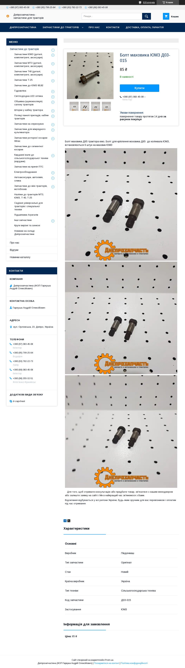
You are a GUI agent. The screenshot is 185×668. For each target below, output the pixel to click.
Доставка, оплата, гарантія (145, 27)
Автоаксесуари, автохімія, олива (28, 179)
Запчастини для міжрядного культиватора (30, 131)
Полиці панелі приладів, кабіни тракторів (31, 117)
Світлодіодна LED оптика (28, 96)
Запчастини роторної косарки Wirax (30, 139)
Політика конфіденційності (134, 663)
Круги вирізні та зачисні (27, 225)
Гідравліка (20, 90)
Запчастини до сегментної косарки (28, 148)
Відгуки (14, 250)
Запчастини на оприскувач (29, 123)
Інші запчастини (23, 220)
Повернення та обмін (24, 36)
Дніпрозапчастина (23, 27)
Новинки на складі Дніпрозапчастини (24, 232)
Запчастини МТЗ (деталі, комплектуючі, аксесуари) (28, 64)
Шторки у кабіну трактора (28, 110)
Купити (140, 88)
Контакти (112, 27)
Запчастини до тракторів (61, 27)
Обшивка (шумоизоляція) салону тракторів (28, 103)
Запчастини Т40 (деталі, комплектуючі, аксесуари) (28, 73)
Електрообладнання (25, 172)
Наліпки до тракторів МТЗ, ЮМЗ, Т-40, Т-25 (29, 196)
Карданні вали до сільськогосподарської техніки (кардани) (31, 157)
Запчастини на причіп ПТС (28, 166)
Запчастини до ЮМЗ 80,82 (28, 85)
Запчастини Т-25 (23, 80)
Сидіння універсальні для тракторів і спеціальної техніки (28, 206)
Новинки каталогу (20, 257)
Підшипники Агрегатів (26, 214)
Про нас (94, 27)
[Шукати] (146, 16)
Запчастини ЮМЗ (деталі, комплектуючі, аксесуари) (28, 56)
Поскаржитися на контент (106, 663)
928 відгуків (149, 2)
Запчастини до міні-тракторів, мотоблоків (30, 187)
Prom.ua (109, 660)
